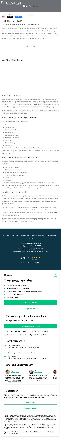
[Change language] (55, 275)
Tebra (38, 263)
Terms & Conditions (37, 235)
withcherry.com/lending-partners (13, 426)
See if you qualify (30, 302)
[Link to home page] (14, 3)
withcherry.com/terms (30, 426)
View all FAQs (30, 402)
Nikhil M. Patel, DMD (7, 15)
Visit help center (30, 408)
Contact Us (30, 238)
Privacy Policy (25, 235)
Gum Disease (29, 15)
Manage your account (30, 309)
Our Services (19, 15)
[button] (30, 46)
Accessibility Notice (52, 235)
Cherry (17, 395)
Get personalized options (30, 326)
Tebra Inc (15, 235)
